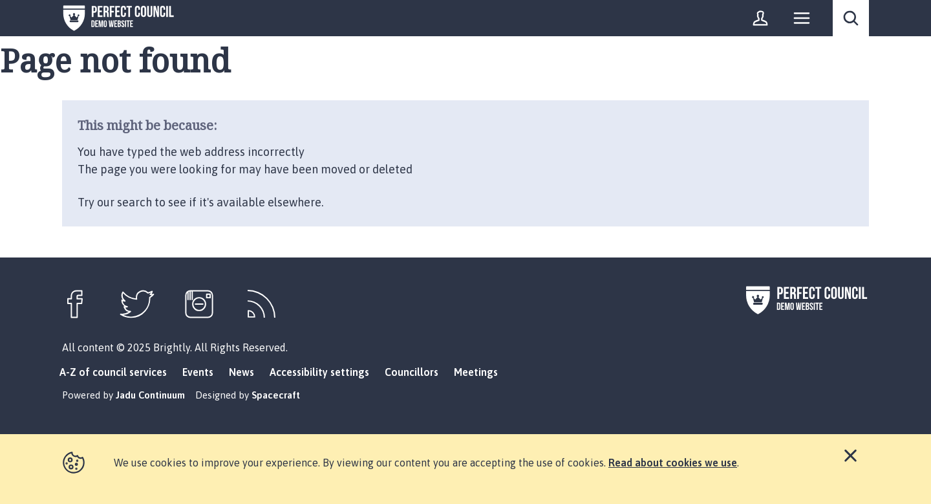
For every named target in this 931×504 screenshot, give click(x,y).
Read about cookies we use (672, 462)
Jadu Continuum (150, 394)
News (241, 372)
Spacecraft (275, 394)
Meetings (476, 372)
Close (850, 454)
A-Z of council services (113, 372)
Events (197, 372)
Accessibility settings (319, 372)
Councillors (411, 372)
